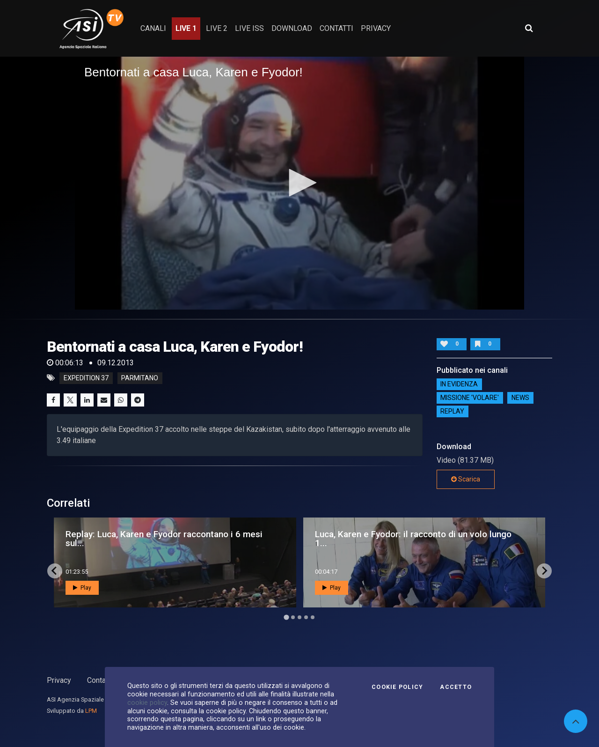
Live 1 (186, 28)
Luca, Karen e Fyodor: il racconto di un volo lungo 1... (413, 538)
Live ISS (249, 28)
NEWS (520, 398)
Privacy (59, 680)
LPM (91, 710)
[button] (299, 182)
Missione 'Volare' (469, 398)
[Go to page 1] (286, 617)
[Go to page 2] (293, 617)
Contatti (99, 680)
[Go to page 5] (312, 617)
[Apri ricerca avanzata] (528, 28)
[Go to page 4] (306, 617)
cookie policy (147, 702)
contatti (336, 28)
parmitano (139, 378)
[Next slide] (544, 570)
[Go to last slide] (54, 570)
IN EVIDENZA (459, 384)
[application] (299, 183)
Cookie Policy (397, 687)
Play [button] (82, 587)
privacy (376, 28)
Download (291, 28)
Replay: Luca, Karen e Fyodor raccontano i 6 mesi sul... (164, 538)
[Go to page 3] (299, 617)
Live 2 (216, 28)
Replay (452, 411)
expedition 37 (86, 378)
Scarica (465, 479)
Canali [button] (153, 28)
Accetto (456, 687)
